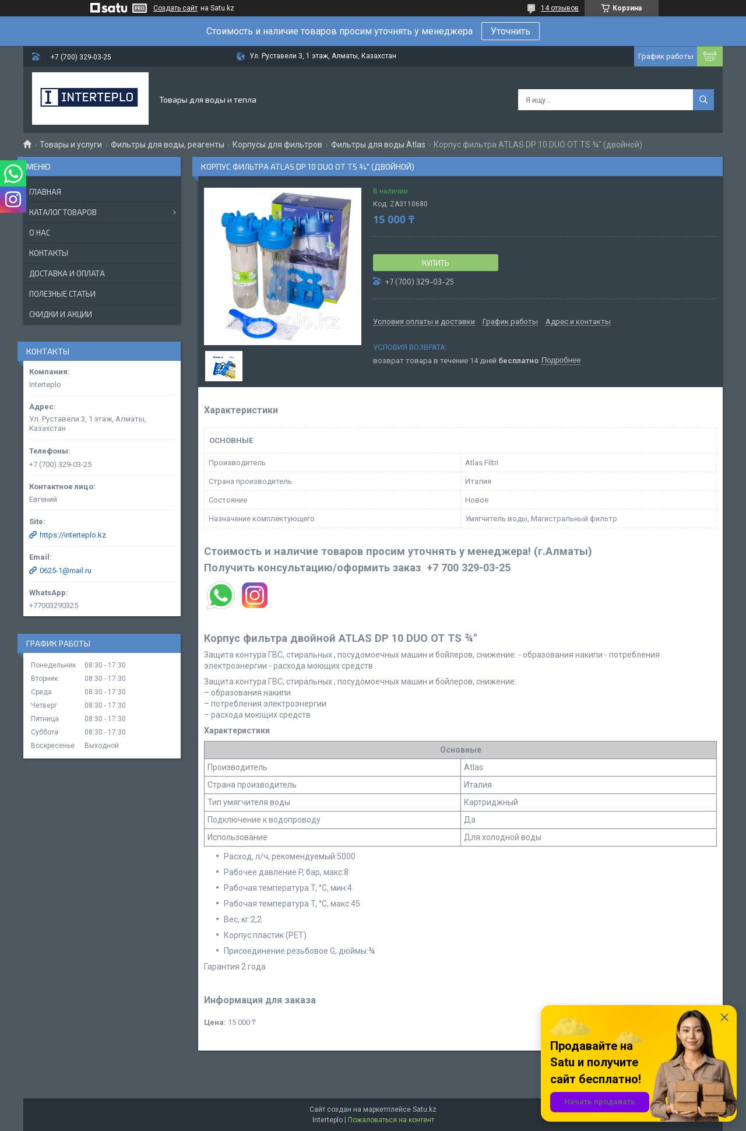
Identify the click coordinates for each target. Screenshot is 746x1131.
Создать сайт (175, 8)
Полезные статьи (62, 293)
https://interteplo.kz (73, 535)
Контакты (48, 253)
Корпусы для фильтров (277, 144)
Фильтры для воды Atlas (378, 144)
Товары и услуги (71, 144)
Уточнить (510, 31)
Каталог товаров (63, 212)
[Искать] (703, 99)
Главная (45, 191)
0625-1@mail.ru (66, 570)
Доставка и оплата (67, 273)
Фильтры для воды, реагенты (167, 144)
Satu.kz (425, 1109)
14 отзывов (560, 8)
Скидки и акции (60, 314)
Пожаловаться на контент (391, 1120)
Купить (435, 263)
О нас (39, 232)
